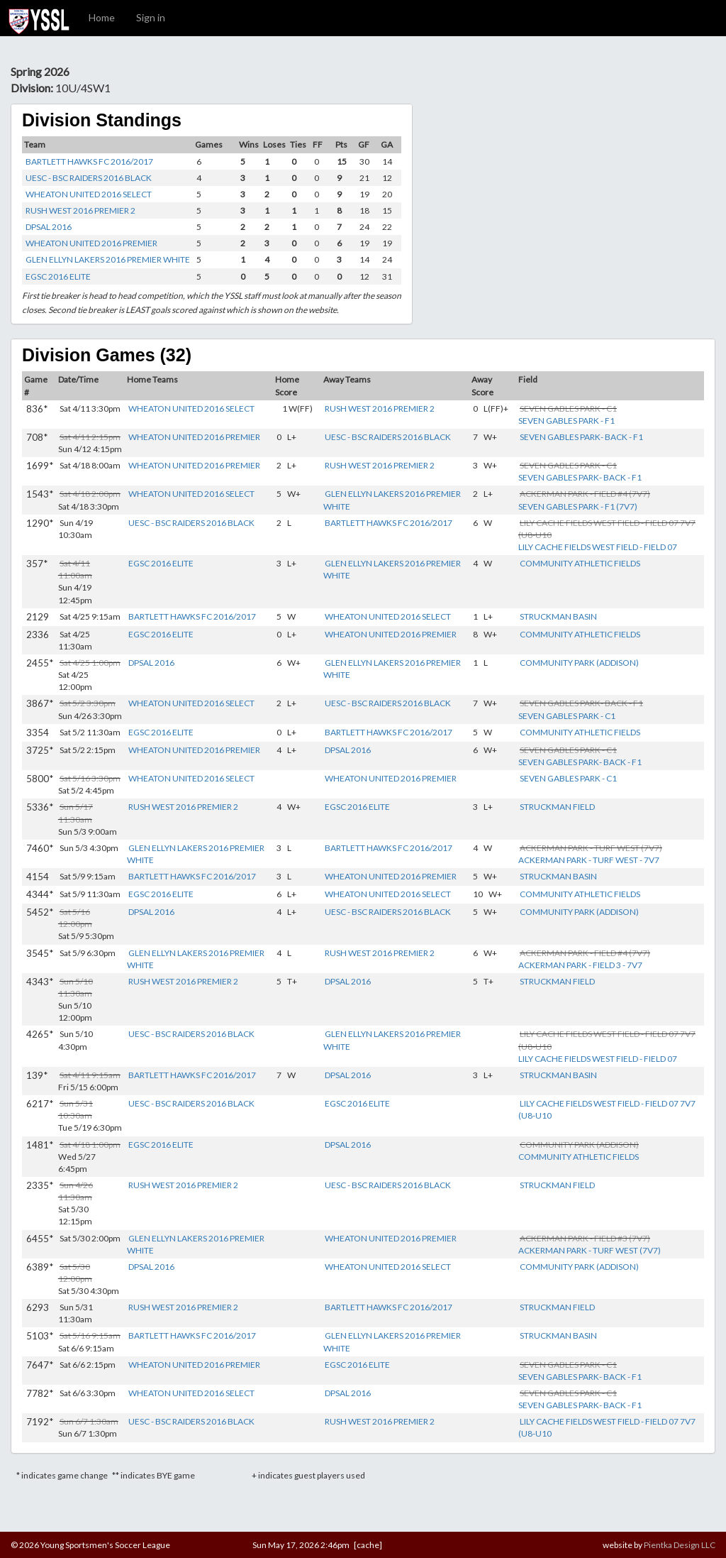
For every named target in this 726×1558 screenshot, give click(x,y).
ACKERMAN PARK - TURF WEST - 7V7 (588, 860)
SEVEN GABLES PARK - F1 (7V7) (577, 506)
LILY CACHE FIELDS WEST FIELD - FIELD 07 (597, 547)
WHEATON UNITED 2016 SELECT (89, 194)
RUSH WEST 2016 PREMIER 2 (80, 210)
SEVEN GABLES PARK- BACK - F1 (581, 437)
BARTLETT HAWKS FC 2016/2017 (89, 161)
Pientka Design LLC (679, 1545)
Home (102, 17)
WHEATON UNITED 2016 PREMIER (91, 243)
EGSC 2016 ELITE (58, 276)
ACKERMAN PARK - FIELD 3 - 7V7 (580, 965)
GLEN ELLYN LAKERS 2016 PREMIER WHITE (108, 259)
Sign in (150, 17)
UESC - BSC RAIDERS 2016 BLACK (89, 177)
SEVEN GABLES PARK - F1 (566, 420)
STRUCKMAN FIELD (557, 806)
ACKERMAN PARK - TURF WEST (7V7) (589, 1250)
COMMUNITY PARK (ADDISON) (579, 662)
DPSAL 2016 (49, 226)
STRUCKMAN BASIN (558, 616)
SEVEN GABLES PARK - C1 (566, 716)
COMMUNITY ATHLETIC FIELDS (580, 563)
